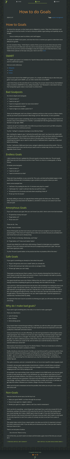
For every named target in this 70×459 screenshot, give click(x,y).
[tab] (18, 1)
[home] (6, 2)
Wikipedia (11, 68)
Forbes (11, 73)
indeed (11, 70)
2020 (44, 51)
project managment (57, 17)
